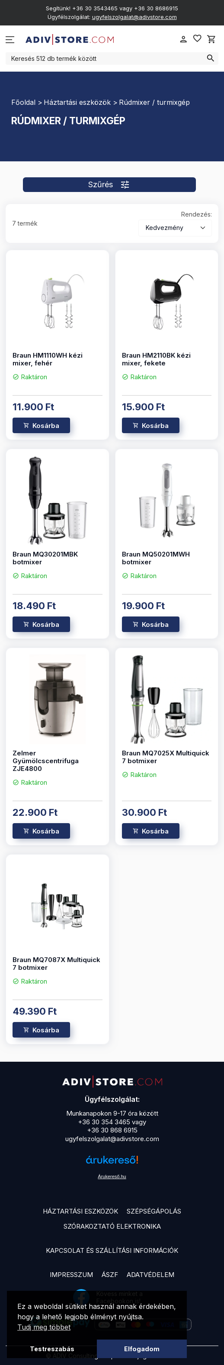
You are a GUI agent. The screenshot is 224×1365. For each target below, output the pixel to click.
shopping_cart (211, 39)
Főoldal (23, 102)
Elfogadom (142, 1348)
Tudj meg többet (43, 1327)
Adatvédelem (150, 1275)
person (183, 39)
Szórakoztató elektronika (112, 1226)
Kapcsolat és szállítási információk (112, 1250)
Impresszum (71, 1275)
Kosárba (45, 425)
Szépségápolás (154, 1211)
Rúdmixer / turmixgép (154, 102)
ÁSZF (110, 1275)
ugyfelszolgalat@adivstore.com (134, 16)
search (210, 58)
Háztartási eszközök (77, 102)
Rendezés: (196, 214)
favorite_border (197, 38)
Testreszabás (52, 1348)
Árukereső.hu (112, 1176)
